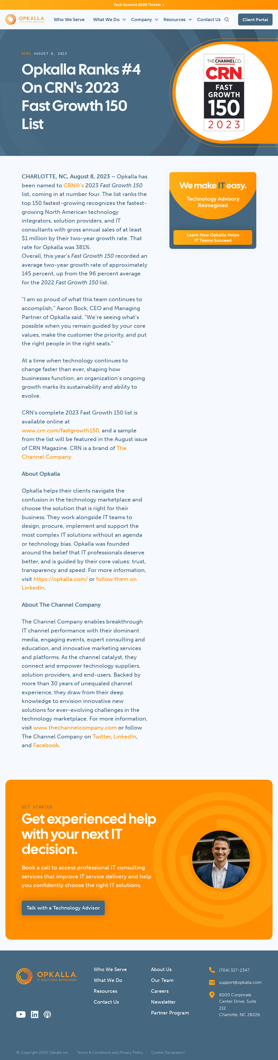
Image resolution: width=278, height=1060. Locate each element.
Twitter (102, 736)
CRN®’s (74, 185)
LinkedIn (124, 736)
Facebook (46, 745)
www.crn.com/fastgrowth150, (61, 430)
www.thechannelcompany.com (75, 727)
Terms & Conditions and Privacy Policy (110, 1053)
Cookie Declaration (168, 1053)
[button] (107, 19)
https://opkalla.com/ (60, 579)
